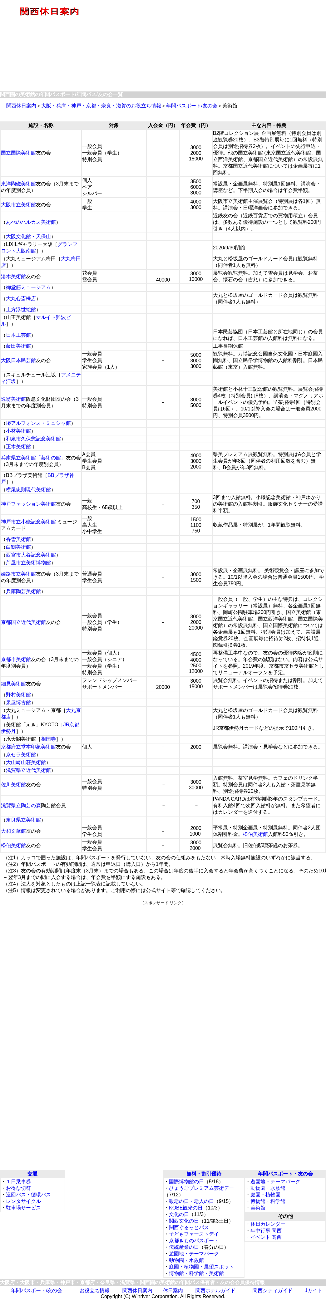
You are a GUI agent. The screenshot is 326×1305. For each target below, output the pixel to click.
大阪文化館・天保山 (28, 236)
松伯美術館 (255, 834)
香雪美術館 (18, 539)
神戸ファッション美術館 (28, 504)
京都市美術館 (16, 659)
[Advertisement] (212, 46)
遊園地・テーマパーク (194, 1253)
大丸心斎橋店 (21, 298)
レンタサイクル (23, 1201)
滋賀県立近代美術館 (28, 770)
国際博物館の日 (186, 1181)
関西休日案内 (21, 105)
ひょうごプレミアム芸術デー (201, 1188)
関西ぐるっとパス (189, 1227)
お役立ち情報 (95, 1290)
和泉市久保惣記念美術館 (33, 438)
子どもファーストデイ (194, 1234)
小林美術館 (18, 431)
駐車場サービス (23, 1207)
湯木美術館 (13, 276)
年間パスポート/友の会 (191, 105)
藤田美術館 (18, 346)
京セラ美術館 (21, 754)
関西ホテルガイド (215, 1290)
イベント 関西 (266, 1237)
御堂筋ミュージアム (28, 287)
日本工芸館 (18, 335)
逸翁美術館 (13, 399)
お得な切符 (18, 1188)
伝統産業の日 (184, 1247)
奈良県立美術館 (23, 819)
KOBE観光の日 (186, 1207)
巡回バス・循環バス (28, 1194)
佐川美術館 (13, 784)
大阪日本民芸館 (18, 360)
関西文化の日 (184, 1221)
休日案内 (173, 1290)
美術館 (257, 1207)
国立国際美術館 (18, 152)
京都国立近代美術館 (23, 622)
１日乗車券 (18, 1181)
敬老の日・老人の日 (191, 1201)
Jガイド (313, 1290)
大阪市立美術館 (18, 204)
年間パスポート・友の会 (285, 1173)
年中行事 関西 (266, 1230)
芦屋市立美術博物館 (28, 562)
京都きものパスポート (194, 1240)
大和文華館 (13, 831)
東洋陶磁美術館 (18, 183)
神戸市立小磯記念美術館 (28, 521)
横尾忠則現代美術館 (28, 489)
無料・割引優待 (203, 1173)
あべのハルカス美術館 (31, 222)
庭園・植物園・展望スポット (201, 1266)
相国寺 (48, 739)
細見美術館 (13, 683)
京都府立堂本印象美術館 (28, 746)
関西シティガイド (273, 1290)
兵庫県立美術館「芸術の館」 (33, 457)
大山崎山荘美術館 (26, 762)
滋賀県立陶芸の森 (21, 805)
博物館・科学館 (267, 1201)
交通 (32, 1173)
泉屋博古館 (18, 702)
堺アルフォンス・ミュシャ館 (38, 423)
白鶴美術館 (18, 547)
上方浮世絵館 (21, 309)
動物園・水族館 (186, 1260)
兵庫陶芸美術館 (23, 591)
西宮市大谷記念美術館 (31, 554)
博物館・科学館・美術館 (196, 1273)
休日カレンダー (267, 1224)
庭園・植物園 (265, 1194)
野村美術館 (18, 694)
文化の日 (179, 1214)
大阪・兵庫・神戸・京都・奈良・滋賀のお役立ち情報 (101, 105)
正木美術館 (18, 446)
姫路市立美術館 (18, 573)
